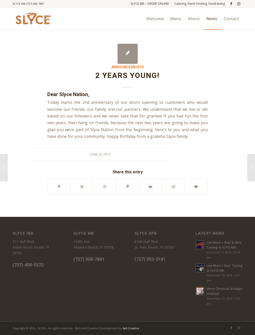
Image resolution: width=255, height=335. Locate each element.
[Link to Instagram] (239, 3)
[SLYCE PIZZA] (32, 19)
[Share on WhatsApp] (104, 186)
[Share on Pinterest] (127, 186)
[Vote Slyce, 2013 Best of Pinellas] (4, 167)
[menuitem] (150, 3)
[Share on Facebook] (59, 186)
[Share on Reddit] (173, 186)
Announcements (127, 67)
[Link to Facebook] (231, 3)
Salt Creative (131, 328)
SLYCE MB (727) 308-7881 (28, 3)
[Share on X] (82, 186)
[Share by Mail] (196, 186)
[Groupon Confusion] (251, 167)
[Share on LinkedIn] (150, 186)
